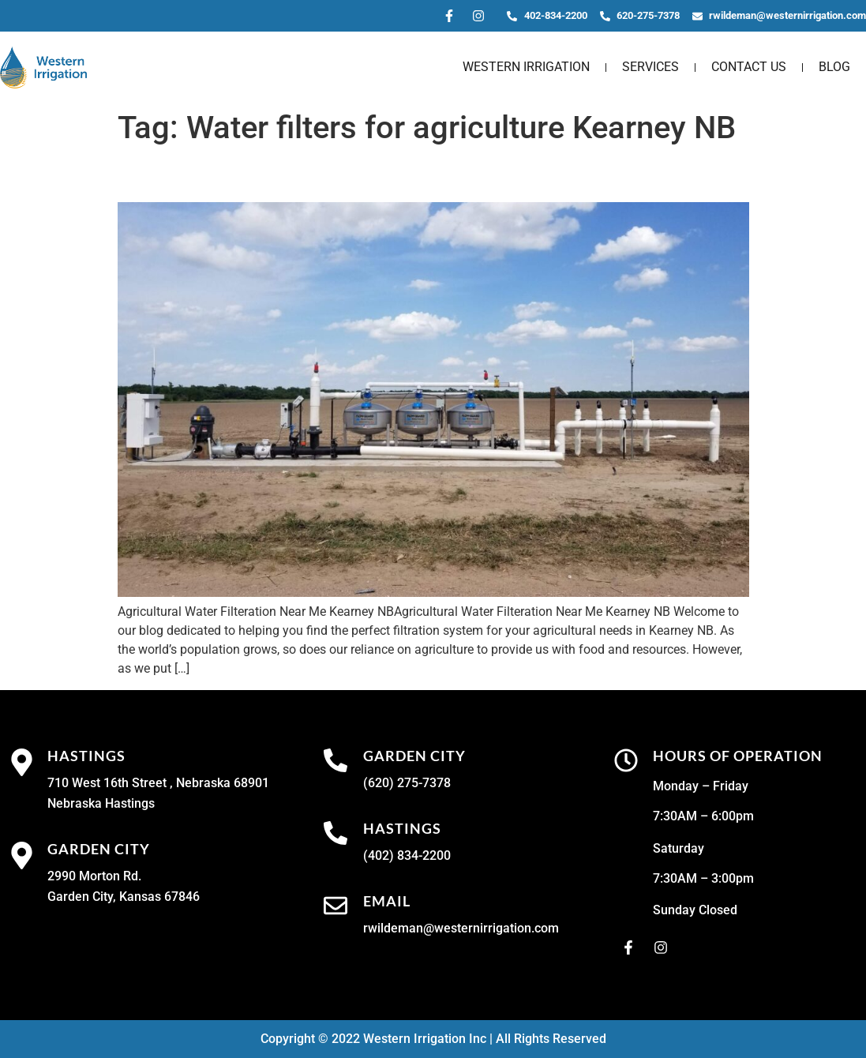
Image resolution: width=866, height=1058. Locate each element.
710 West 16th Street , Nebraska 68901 (158, 782)
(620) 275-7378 (407, 782)
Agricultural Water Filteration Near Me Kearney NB (399, 174)
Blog (834, 66)
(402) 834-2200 (407, 855)
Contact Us (748, 66)
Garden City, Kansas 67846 (123, 896)
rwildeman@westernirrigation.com (461, 928)
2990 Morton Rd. (94, 876)
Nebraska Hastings (101, 803)
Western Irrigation (526, 66)
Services (650, 66)
